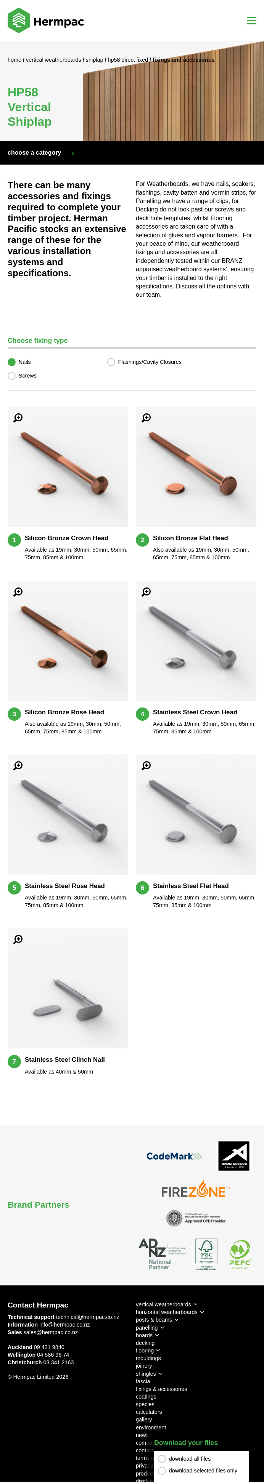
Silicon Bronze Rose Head (64, 712)
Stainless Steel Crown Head (195, 712)
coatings (146, 1397)
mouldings (148, 1358)
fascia (143, 1381)
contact (144, 1450)
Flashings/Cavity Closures (150, 362)
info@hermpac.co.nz (64, 1325)
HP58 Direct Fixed (129, 60)
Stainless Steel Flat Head (191, 886)
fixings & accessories (161, 1389)
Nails (25, 362)
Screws (28, 376)
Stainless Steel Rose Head (65, 886)
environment (151, 1427)
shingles (146, 1374)
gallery (144, 1419)
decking (145, 1343)
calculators (149, 1412)
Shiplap (95, 60)
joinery (144, 1366)
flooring (145, 1351)
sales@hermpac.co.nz (51, 1332)
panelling (147, 1328)
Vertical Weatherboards (54, 60)
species (145, 1404)
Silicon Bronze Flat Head (190, 538)
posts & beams (154, 1320)
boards (144, 1335)
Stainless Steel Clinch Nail (65, 1059)
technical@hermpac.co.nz (87, 1317)
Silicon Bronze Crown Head (66, 538)
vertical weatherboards (163, 1304)
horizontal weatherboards (167, 1312)
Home (15, 60)
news (142, 1435)
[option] (132, 91)
